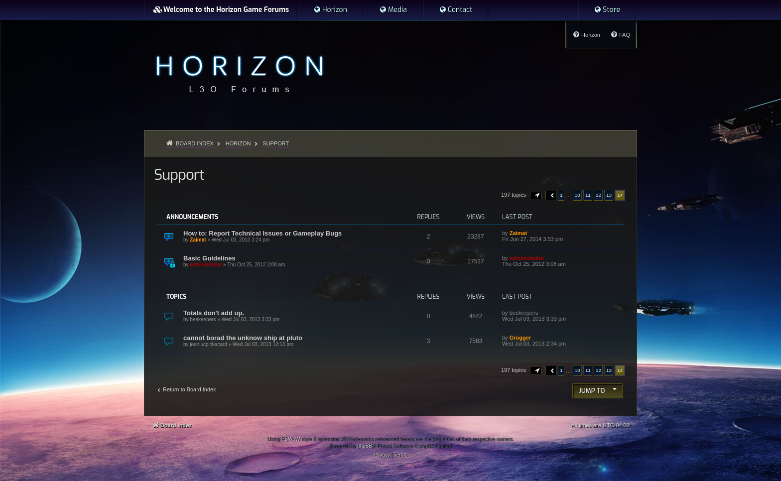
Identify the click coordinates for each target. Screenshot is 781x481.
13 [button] (609, 195)
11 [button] (588, 195)
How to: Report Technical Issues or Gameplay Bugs (262, 233)
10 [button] (577, 195)
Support (179, 175)
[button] (535, 195)
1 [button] (561, 195)
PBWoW (290, 439)
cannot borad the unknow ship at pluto (242, 338)
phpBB (364, 446)
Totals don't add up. (213, 313)
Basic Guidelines (209, 258)
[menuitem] (330, 10)
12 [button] (598, 195)
